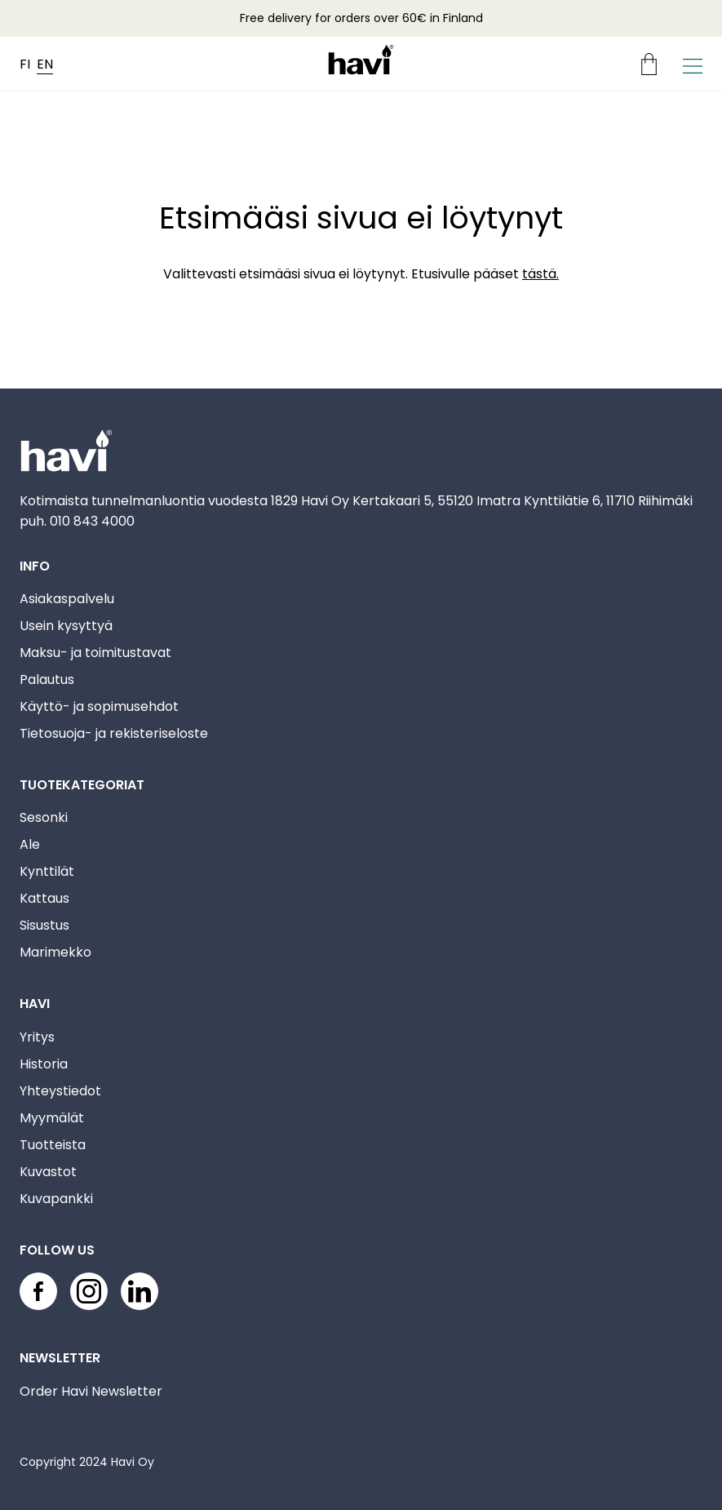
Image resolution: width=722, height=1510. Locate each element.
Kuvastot (48, 1171)
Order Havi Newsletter (91, 1391)
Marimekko (55, 952)
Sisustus (44, 925)
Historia (44, 1064)
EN (45, 64)
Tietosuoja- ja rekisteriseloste (114, 733)
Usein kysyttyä (66, 625)
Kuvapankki (56, 1198)
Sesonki (44, 817)
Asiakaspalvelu (67, 598)
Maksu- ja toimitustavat (95, 652)
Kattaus (44, 898)
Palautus (47, 679)
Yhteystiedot (60, 1090)
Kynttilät (47, 871)
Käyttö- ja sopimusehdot (99, 706)
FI (25, 64)
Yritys (37, 1037)
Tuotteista (53, 1144)
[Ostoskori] (655, 64)
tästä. (540, 273)
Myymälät (52, 1117)
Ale (30, 844)
